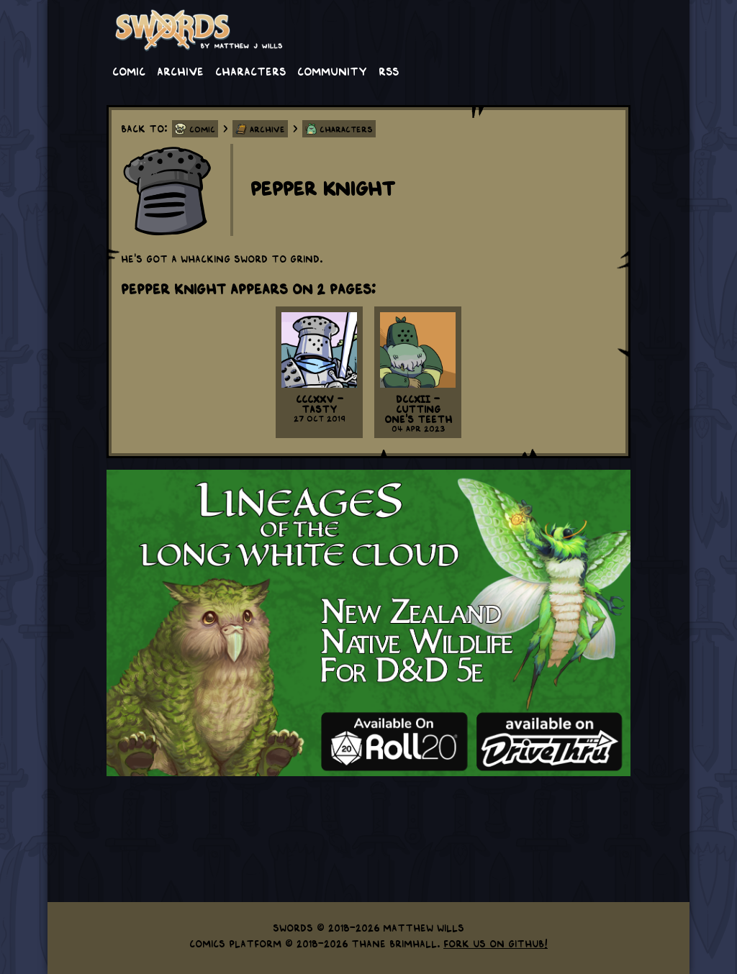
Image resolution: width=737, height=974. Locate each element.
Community (332, 70)
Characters (250, 70)
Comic (128, 70)
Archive (180, 70)
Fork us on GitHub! (495, 943)
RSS (389, 70)
